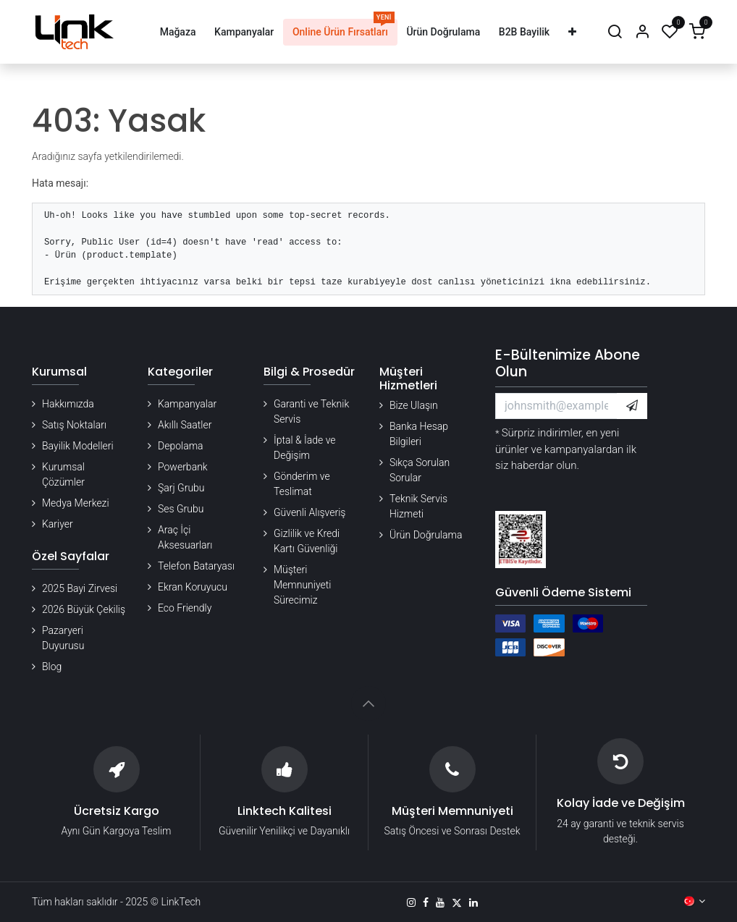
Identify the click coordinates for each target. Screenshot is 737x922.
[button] (632, 406)
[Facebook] (426, 902)
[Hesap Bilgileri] (642, 32)
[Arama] (615, 32)
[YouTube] (440, 902)
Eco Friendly (184, 608)
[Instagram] (411, 902)
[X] (457, 902)
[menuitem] (178, 32)
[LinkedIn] (473, 902)
